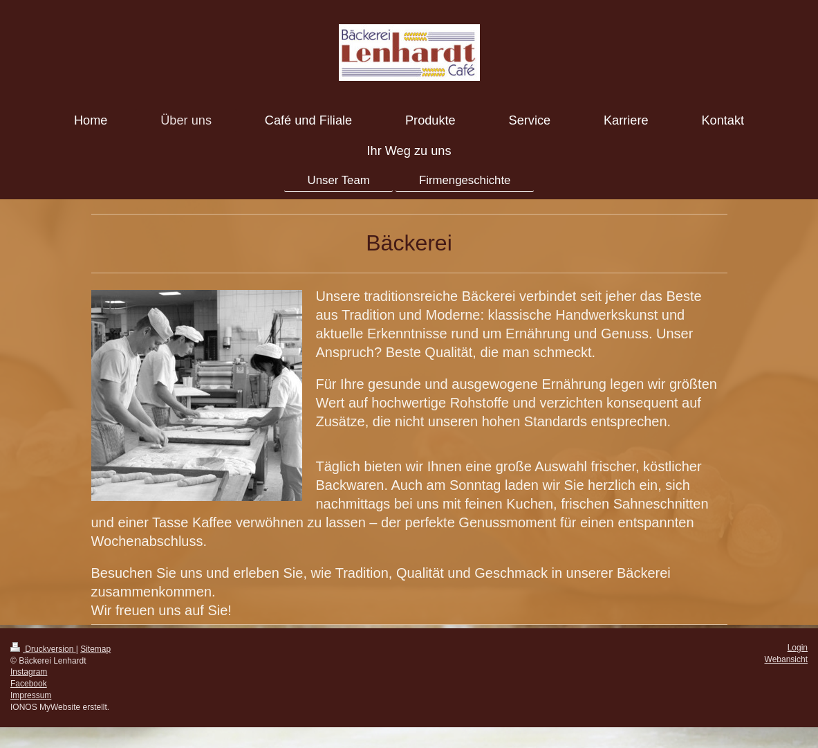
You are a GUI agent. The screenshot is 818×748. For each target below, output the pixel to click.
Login (798, 648)
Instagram (28, 672)
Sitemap (95, 649)
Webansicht (786, 659)
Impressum (30, 695)
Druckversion (43, 649)
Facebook (28, 683)
